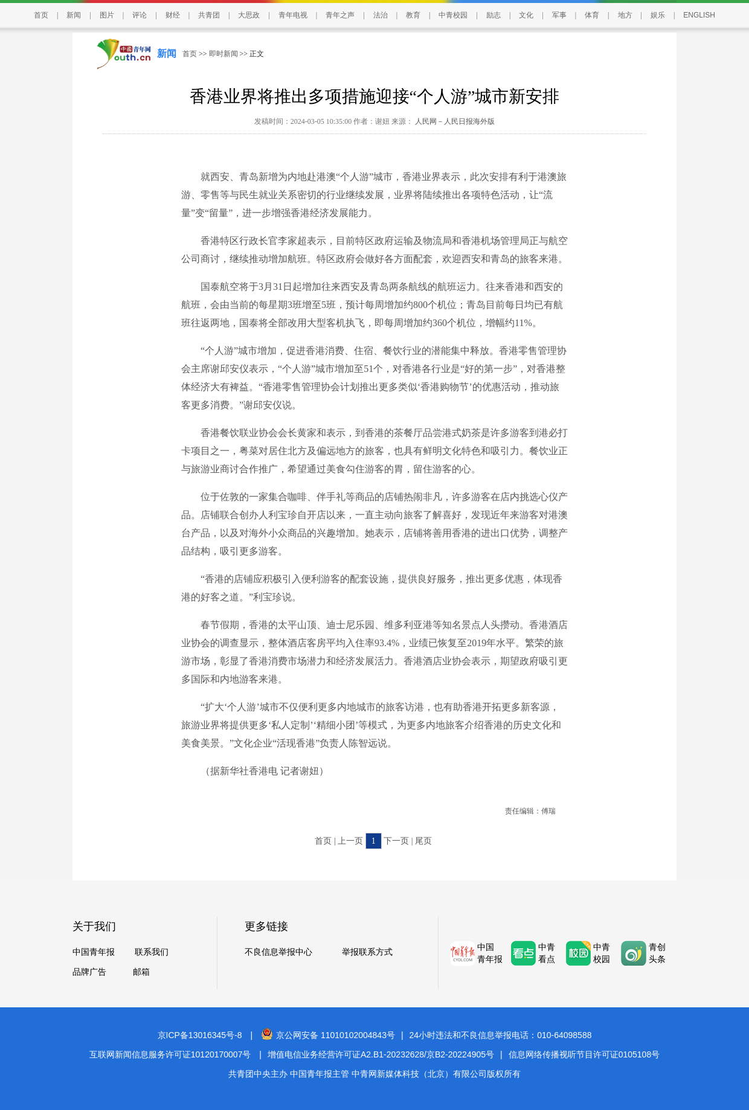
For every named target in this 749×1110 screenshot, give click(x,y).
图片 (107, 15)
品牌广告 (89, 972)
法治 (380, 15)
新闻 (73, 15)
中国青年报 (93, 952)
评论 (139, 15)
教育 (413, 15)
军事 (559, 15)
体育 (592, 15)
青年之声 (340, 15)
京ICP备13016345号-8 (200, 1035)
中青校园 (453, 15)
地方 (625, 15)
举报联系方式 (367, 952)
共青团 (209, 15)
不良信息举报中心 (278, 952)
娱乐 (658, 15)
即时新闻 (223, 54)
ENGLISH (699, 15)
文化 (526, 15)
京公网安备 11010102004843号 (328, 1035)
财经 (173, 15)
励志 (493, 15)
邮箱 (141, 972)
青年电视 (292, 15)
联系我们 (152, 952)
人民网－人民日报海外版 (454, 121)
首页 (41, 15)
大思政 (249, 15)
